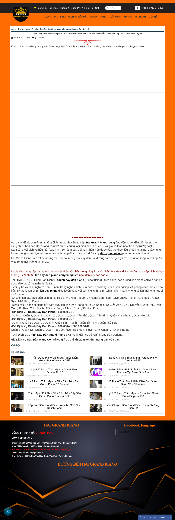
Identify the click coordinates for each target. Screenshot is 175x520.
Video (93, 17)
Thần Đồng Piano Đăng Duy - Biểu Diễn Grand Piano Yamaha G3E (54, 359)
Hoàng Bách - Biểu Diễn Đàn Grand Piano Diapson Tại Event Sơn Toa (133, 371)
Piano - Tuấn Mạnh (110, 17)
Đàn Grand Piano (55, 17)
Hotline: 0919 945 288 (152, 8)
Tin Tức (128, 17)
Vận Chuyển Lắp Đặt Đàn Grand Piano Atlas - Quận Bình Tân (62, 29)
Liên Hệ (153, 17)
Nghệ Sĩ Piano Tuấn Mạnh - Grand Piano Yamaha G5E (133, 359)
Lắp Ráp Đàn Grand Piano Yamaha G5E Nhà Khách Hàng (54, 406)
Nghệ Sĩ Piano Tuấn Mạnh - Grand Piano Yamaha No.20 (54, 371)
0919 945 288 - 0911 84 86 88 (36, 449)
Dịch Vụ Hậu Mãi (77, 17)
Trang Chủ (16, 29)
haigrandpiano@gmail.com (31, 453)
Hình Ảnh (140, 17)
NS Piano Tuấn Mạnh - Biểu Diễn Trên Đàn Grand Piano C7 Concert (54, 383)
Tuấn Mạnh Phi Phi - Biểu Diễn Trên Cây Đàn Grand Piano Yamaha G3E (54, 395)
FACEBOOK (125, 431)
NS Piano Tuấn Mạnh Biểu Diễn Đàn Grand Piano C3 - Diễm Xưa (133, 383)
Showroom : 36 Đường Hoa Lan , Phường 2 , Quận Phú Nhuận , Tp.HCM (44, 443)
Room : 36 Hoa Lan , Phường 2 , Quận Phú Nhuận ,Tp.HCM (68, 8)
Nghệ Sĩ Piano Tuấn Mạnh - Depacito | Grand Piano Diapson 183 (133, 395)
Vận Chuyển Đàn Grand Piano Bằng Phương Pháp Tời (133, 406)
